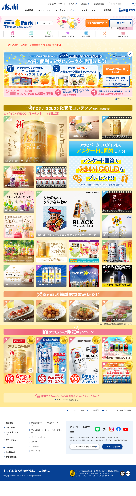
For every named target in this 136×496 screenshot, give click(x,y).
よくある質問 (94, 413)
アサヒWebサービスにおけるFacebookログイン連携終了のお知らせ (35, 48)
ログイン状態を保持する (119, 31)
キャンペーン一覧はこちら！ (68, 403)
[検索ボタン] (130, 5)
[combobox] (117, 5)
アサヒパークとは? (45, 26)
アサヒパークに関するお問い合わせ (118, 413)
